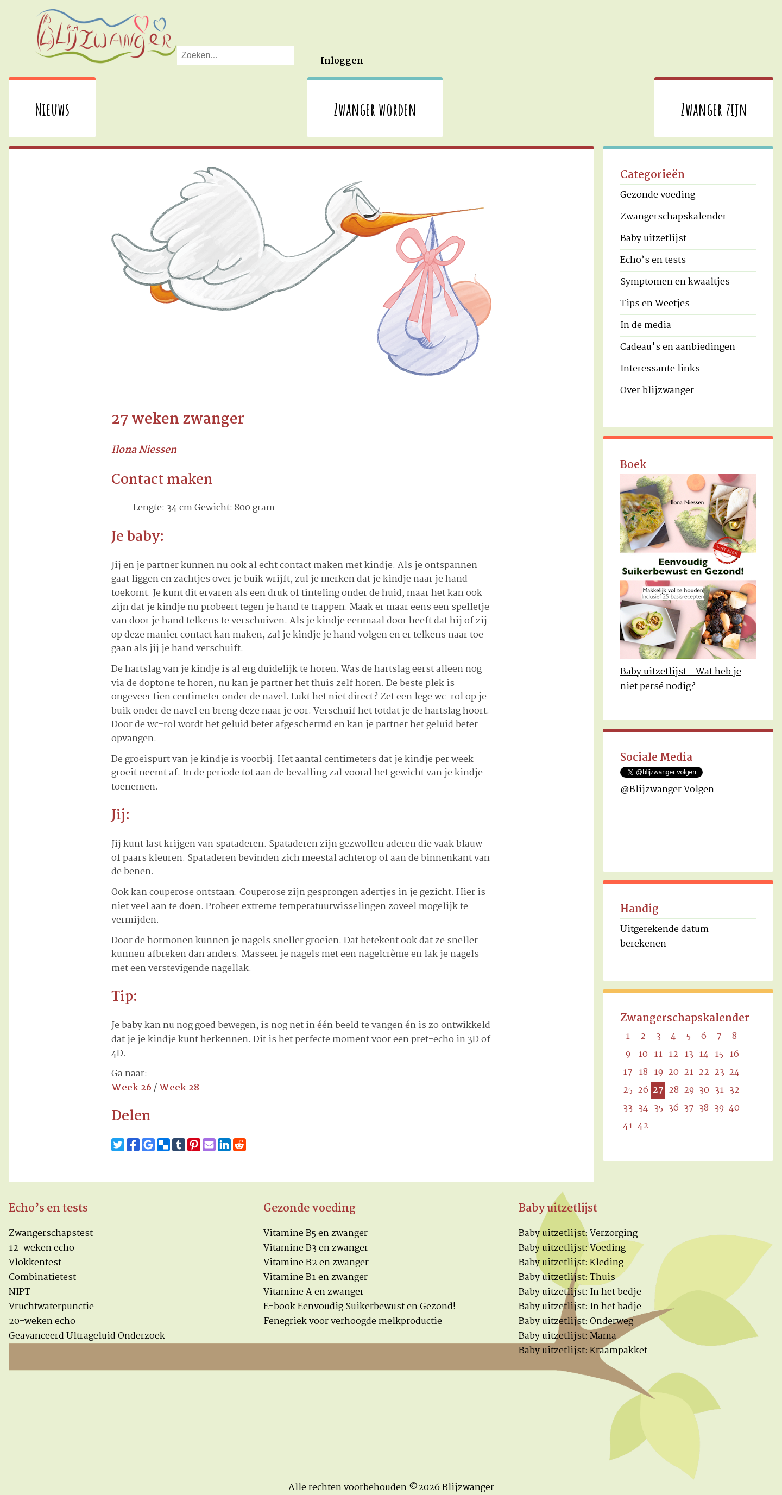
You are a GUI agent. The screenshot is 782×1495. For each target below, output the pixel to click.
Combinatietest (42, 1277)
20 (673, 1072)
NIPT (19, 1292)
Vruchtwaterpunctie (51, 1307)
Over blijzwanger (657, 390)
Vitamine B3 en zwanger (315, 1248)
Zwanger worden (375, 109)
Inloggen (341, 61)
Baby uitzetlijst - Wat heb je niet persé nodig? (680, 679)
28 (674, 1090)
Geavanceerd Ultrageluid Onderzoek (87, 1336)
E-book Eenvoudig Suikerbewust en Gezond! (359, 1307)
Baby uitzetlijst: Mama (567, 1336)
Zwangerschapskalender (673, 217)
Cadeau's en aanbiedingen (677, 347)
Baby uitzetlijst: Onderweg (576, 1321)
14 (704, 1054)
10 (643, 1054)
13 (688, 1054)
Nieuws (52, 109)
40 (734, 1108)
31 (719, 1090)
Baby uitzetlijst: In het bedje (580, 1292)
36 (674, 1108)
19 (658, 1072)
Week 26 (131, 1088)
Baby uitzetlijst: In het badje (580, 1307)
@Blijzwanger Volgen (667, 790)
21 (688, 1072)
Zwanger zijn (713, 109)
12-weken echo (41, 1248)
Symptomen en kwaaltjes (675, 282)
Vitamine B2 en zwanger (316, 1263)
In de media (645, 325)
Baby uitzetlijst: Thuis (567, 1277)
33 (628, 1108)
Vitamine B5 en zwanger (315, 1233)
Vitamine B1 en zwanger (315, 1277)
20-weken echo (42, 1321)
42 (643, 1126)
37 (689, 1108)
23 (719, 1072)
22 (703, 1072)
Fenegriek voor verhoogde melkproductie (352, 1321)
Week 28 (179, 1088)
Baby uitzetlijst (653, 238)
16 (734, 1054)
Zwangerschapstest (51, 1233)
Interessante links (660, 369)
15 (719, 1054)
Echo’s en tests (653, 260)
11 (658, 1054)
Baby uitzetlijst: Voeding (572, 1248)
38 (704, 1108)
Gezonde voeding (657, 195)
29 (689, 1090)
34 (643, 1108)
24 (734, 1072)
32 (734, 1090)
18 (643, 1072)
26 (643, 1090)
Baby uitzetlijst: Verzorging (578, 1233)
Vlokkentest (35, 1263)
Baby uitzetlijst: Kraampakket (583, 1350)
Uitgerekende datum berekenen (664, 936)
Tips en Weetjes (655, 304)
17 (628, 1072)
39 (719, 1108)
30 (704, 1090)
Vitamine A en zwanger (313, 1292)
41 (628, 1126)
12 (673, 1054)
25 (628, 1090)
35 (658, 1108)
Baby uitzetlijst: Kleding (571, 1263)
